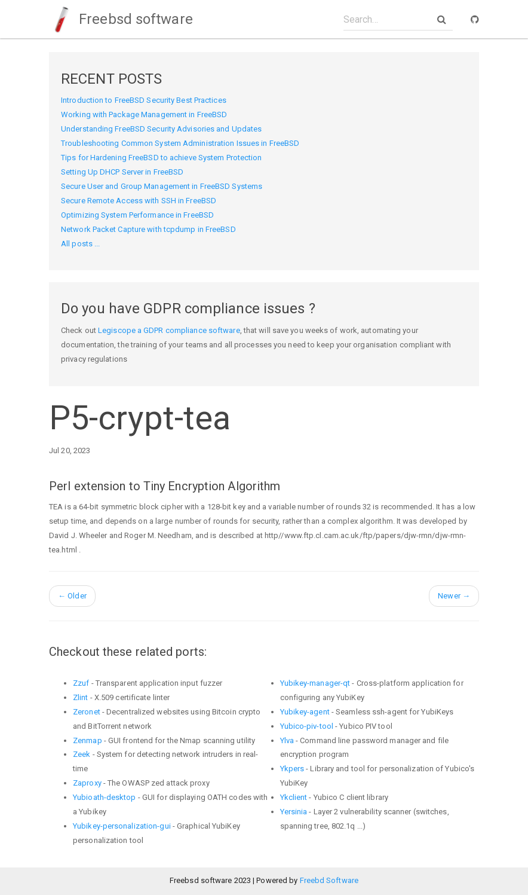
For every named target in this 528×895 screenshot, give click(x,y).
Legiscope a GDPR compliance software (169, 330)
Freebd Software (329, 880)
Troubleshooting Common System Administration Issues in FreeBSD (180, 143)
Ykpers (292, 768)
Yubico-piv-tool (307, 726)
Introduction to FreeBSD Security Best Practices (143, 100)
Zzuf (81, 683)
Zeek (81, 754)
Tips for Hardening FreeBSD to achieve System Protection (161, 157)
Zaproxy (87, 782)
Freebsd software (121, 19)
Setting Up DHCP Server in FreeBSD (122, 171)
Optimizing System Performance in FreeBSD (137, 214)
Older (72, 595)
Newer (454, 595)
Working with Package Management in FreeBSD (144, 114)
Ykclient (294, 797)
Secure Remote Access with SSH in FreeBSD (138, 200)
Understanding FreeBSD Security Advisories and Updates (161, 128)
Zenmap (87, 740)
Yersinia (294, 811)
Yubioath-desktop (104, 797)
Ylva (287, 740)
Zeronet (86, 711)
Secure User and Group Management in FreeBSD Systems (161, 186)
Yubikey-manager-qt (315, 683)
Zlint (80, 697)
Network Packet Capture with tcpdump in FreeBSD (148, 229)
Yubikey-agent (305, 711)
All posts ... (80, 243)
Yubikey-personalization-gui (122, 825)
